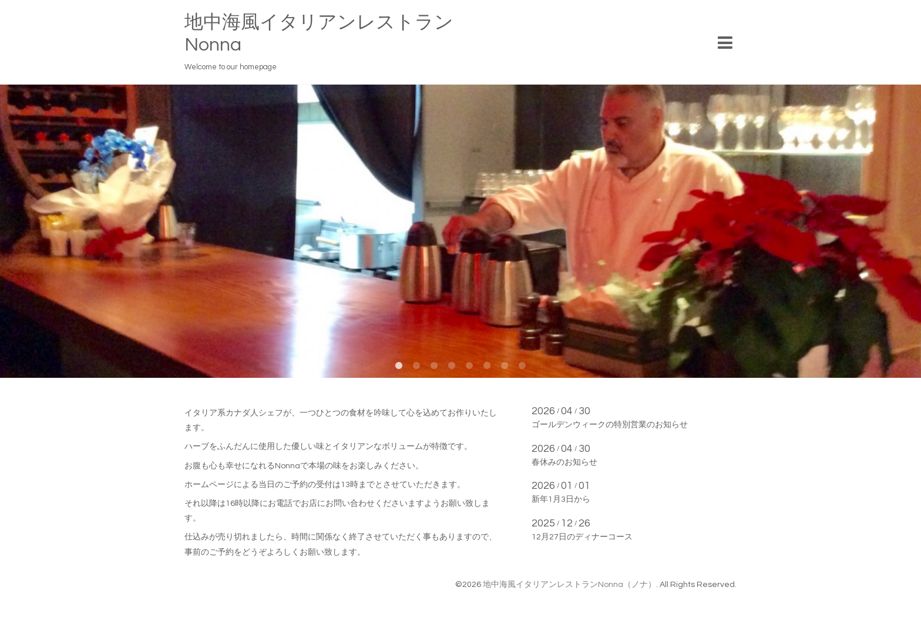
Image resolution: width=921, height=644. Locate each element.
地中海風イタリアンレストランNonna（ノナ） (569, 585)
